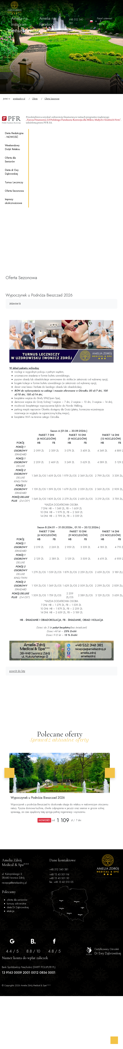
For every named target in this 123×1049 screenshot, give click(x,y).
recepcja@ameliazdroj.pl (8, 915)
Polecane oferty (59, 734)
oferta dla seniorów (94, 870)
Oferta (34, 98)
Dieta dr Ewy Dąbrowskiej (12, 172)
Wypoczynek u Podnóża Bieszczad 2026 (40, 797)
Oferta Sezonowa (52, 98)
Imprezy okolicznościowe (13, 201)
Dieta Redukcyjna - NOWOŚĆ (14, 135)
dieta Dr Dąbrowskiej (94, 887)
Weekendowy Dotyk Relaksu (12, 147)
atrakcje (92, 894)
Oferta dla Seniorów (10, 159)
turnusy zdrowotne (94, 877)
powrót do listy (16, 671)
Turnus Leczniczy (14, 182)
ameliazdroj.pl (19, 98)
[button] (12, 773)
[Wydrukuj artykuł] (114, 304)
